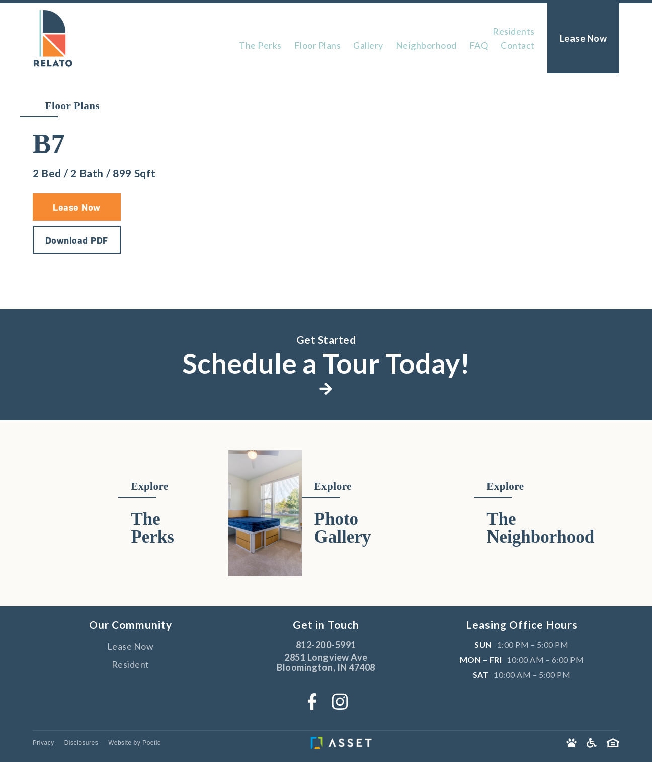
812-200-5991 (326, 644)
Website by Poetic (134, 742)
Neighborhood (426, 45)
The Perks (260, 45)
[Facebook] (312, 701)
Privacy (43, 742)
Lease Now (77, 207)
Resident (130, 664)
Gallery (368, 45)
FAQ (478, 45)
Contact (518, 45)
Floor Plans (317, 45)
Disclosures (81, 742)
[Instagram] (340, 701)
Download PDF (76, 240)
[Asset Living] (368, 742)
